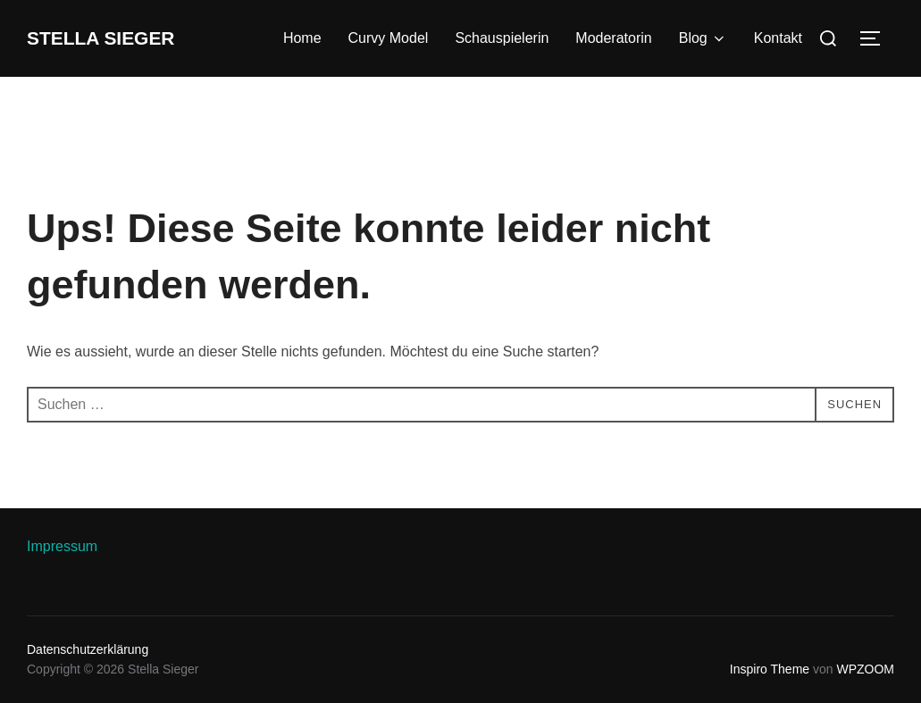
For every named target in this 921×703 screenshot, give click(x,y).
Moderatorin (613, 38)
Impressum (62, 546)
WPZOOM (865, 669)
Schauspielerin (501, 38)
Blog (703, 38)
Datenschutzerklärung (87, 649)
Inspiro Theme (769, 669)
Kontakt (778, 38)
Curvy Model (388, 38)
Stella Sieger (119, 38)
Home (302, 38)
